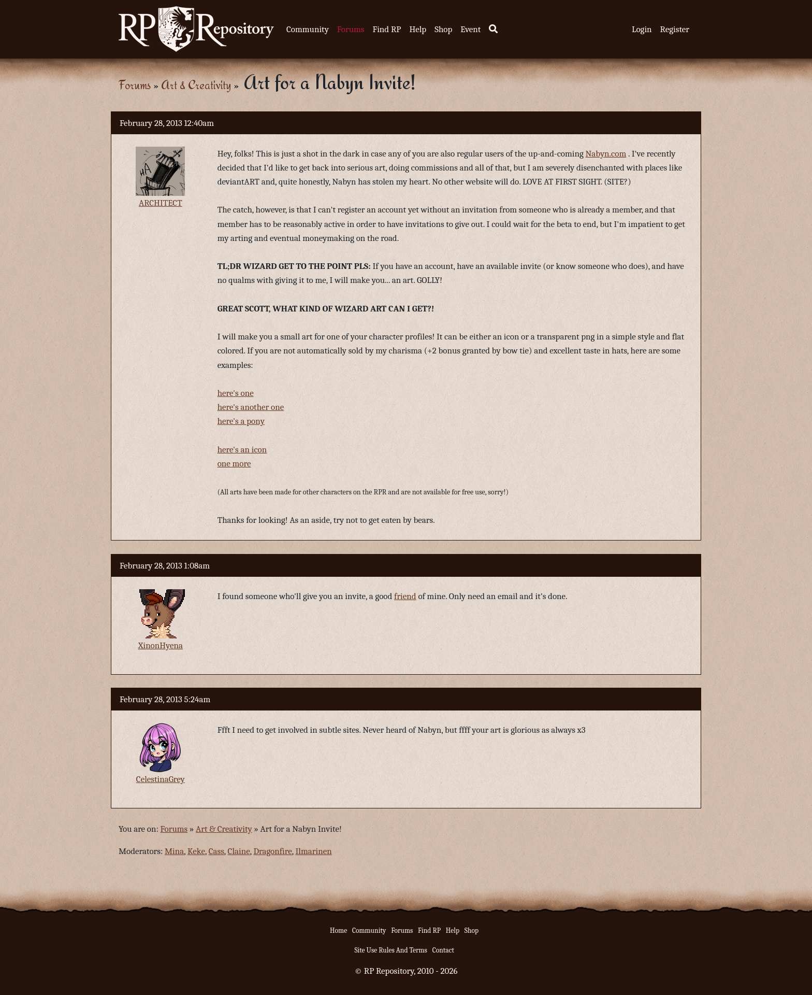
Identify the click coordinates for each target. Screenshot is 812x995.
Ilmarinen (313, 851)
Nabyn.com (606, 154)
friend (405, 596)
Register (674, 29)
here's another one (251, 407)
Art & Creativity (196, 84)
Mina (174, 851)
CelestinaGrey (160, 779)
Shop (443, 29)
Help (417, 29)
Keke (196, 851)
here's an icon (242, 449)
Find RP (386, 29)
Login (642, 29)
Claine (239, 851)
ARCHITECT (160, 203)
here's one (236, 393)
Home (338, 930)
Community (307, 29)
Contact (443, 950)
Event (470, 29)
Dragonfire (272, 851)
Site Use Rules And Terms (390, 950)
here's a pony (241, 421)
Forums (351, 29)
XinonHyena (160, 645)
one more (234, 463)
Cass (216, 851)
